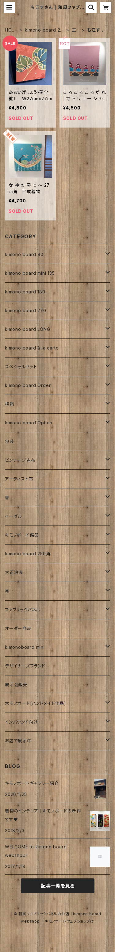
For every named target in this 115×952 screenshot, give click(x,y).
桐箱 (9, 404)
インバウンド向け (21, 722)
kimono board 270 (44, 30)
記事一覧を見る (58, 886)
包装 (9, 441)
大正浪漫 (14, 572)
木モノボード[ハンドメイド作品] (35, 703)
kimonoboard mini (25, 647)
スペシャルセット (21, 366)
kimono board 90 (24, 254)
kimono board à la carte (32, 347)
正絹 (74, 30)
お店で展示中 (18, 740)
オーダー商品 (18, 628)
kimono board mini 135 (30, 273)
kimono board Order (28, 385)
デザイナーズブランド (25, 665)
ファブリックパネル (22, 609)
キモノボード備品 (22, 534)
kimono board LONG (27, 329)
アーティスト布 (19, 478)
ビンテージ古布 (20, 460)
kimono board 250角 (28, 553)
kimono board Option (28, 422)
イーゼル (13, 516)
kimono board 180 (25, 291)
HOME (10, 30)
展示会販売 (16, 684)
